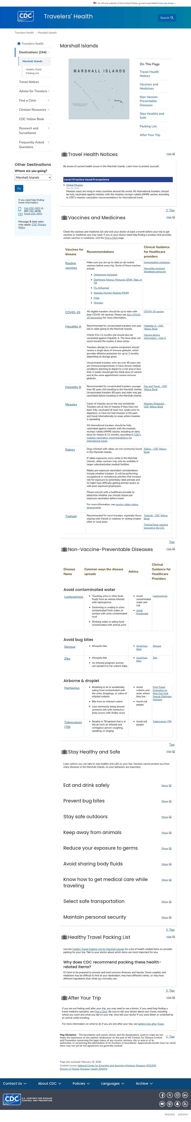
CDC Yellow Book (31, 119)
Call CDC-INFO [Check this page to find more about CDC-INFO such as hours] (32, 208)
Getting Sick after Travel (151, 1024)
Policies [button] (81, 1083)
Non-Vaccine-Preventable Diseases (149, 101)
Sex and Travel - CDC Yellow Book (155, 388)
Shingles (98, 302)
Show (165, 785)
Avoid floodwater (142, 612)
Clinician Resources (32, 110)
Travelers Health (24, 32)
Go (19, 188)
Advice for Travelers (33, 91)
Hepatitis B (73, 387)
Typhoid (71, 516)
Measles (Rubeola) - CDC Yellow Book (154, 405)
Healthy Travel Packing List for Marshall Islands (98, 949)
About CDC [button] (50, 1083)
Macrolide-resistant (155, 270)
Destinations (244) (33, 52)
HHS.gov (170, 1114)
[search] (167, 18)
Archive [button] (144, 1083)
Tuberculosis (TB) (162, 721)
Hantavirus (72, 688)
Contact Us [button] (15, 1083)
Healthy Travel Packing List (33, 71)
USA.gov (183, 1114)
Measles (71, 404)
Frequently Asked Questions (31, 144)
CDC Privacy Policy (32, 226)
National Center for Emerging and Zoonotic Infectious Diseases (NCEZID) (117, 1065)
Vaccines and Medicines (149, 86)
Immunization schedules (157, 262)
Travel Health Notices (149, 74)
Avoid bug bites (141, 647)
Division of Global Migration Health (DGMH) (83, 1069)
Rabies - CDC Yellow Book (155, 450)
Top (172, 542)
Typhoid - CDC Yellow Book (156, 517)
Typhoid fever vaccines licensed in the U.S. (156, 526)
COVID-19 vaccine (154, 311)
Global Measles (74, 185)
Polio (96, 298)
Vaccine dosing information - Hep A (155, 336)
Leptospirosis (73, 597)
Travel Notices (29, 82)
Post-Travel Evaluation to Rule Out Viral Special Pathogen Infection (162, 693)
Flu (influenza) (101, 288)
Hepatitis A (73, 326)
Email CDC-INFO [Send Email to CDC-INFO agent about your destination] (33, 213)
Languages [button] (113, 1083)
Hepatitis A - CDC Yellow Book (153, 327)
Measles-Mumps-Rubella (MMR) (111, 293)
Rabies (70, 450)
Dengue (69, 647)
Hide (169, 154)
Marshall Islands (47, 32)
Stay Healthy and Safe (152, 116)
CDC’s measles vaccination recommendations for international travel (114, 438)
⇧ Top (170, 210)
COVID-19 (72, 312)
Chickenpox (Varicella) (105, 274)
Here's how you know (164, 3)
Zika (67, 659)
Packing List (148, 126)
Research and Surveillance (28, 130)
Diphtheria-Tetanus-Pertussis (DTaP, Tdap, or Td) (118, 281)
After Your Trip (150, 135)
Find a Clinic (111, 238)
